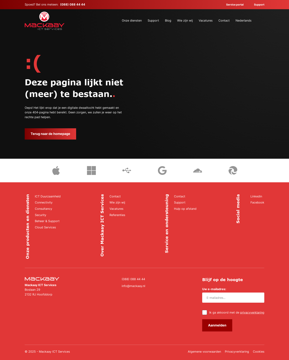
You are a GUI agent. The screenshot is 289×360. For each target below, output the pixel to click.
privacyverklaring (252, 312)
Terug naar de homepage (50, 134)
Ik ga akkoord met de (236, 312)
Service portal (233, 4)
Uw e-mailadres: (215, 289)
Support (257, 4)
